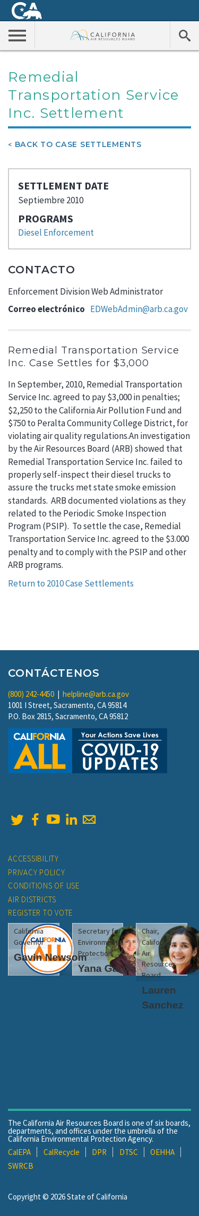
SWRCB (20, 1166)
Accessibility (33, 858)
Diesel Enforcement (56, 232)
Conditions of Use (44, 886)
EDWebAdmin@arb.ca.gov (139, 309)
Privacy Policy (36, 872)
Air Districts (32, 899)
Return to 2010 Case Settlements (71, 583)
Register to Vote (40, 913)
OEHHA (162, 1152)
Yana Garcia (107, 968)
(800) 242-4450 (31, 694)
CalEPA (19, 1152)
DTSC (128, 1152)
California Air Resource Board (103, 34)
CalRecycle (62, 1152)
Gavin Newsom (50, 957)
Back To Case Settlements (78, 144)
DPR (99, 1152)
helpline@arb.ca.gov (96, 694)
